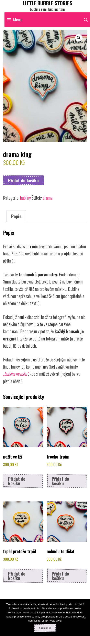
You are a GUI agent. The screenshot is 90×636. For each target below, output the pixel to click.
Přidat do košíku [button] (16, 480)
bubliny (25, 197)
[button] (78, 38)
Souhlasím (45, 628)
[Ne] (85, 618)
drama (48, 197)
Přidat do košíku (23, 180)
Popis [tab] (16, 216)
